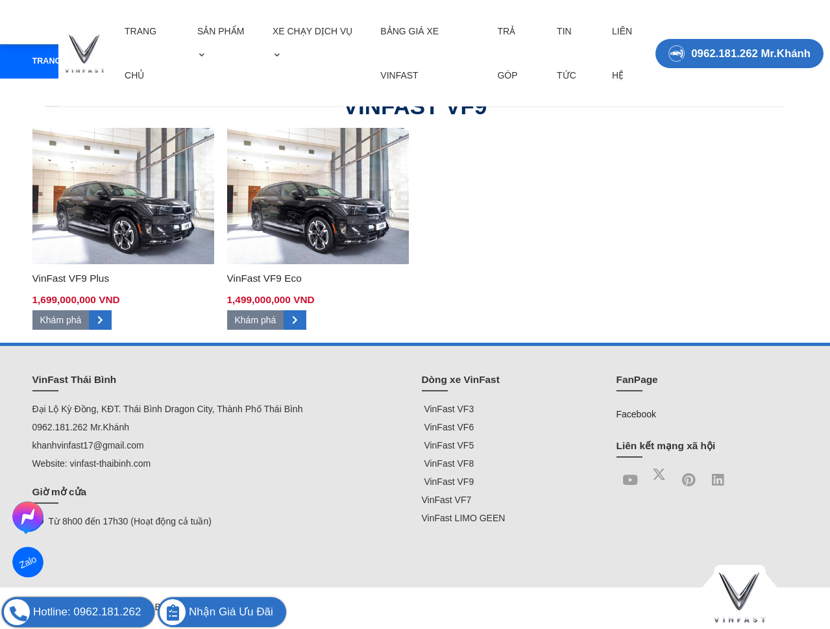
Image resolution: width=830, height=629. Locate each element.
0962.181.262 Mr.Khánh (739, 44)
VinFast (440, 409)
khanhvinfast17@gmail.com (88, 445)
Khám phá (76, 320)
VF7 (462, 500)
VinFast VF (445, 427)
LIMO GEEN (479, 518)
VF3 (466, 409)
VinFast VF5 (448, 445)
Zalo (28, 562)
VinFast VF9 (448, 481)
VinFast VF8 (448, 463)
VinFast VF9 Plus (71, 278)
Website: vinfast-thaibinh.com (91, 463)
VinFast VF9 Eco (264, 278)
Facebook (636, 414)
